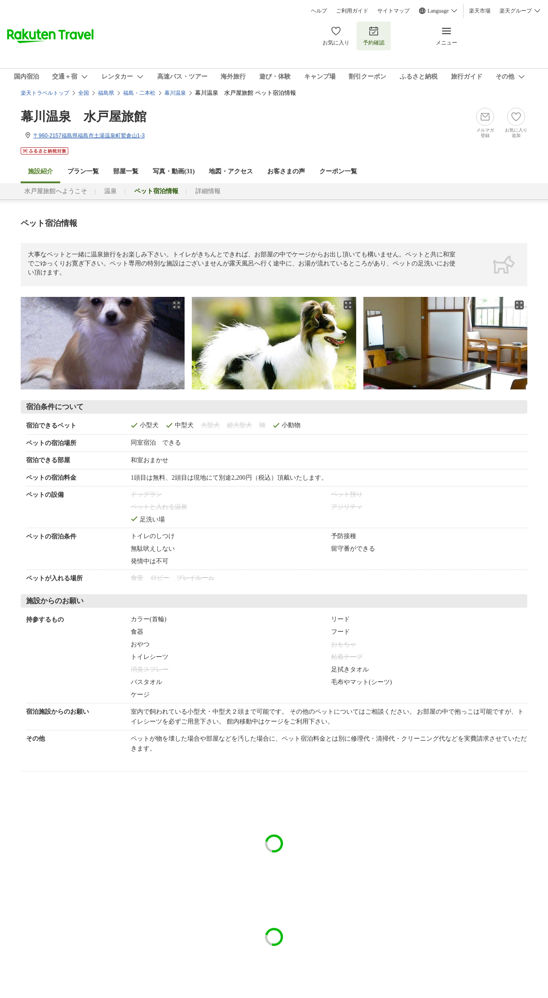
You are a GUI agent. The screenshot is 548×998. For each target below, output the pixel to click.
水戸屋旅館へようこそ (55, 191)
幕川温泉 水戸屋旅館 (83, 117)
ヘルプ (319, 11)
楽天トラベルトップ (45, 93)
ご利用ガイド (352, 11)
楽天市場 (480, 11)
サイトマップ (393, 11)
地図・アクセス (231, 171)
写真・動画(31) (173, 171)
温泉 (110, 191)
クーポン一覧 (338, 171)
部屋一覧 (125, 171)
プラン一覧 (83, 171)
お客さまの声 (286, 171)
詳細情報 (208, 191)
